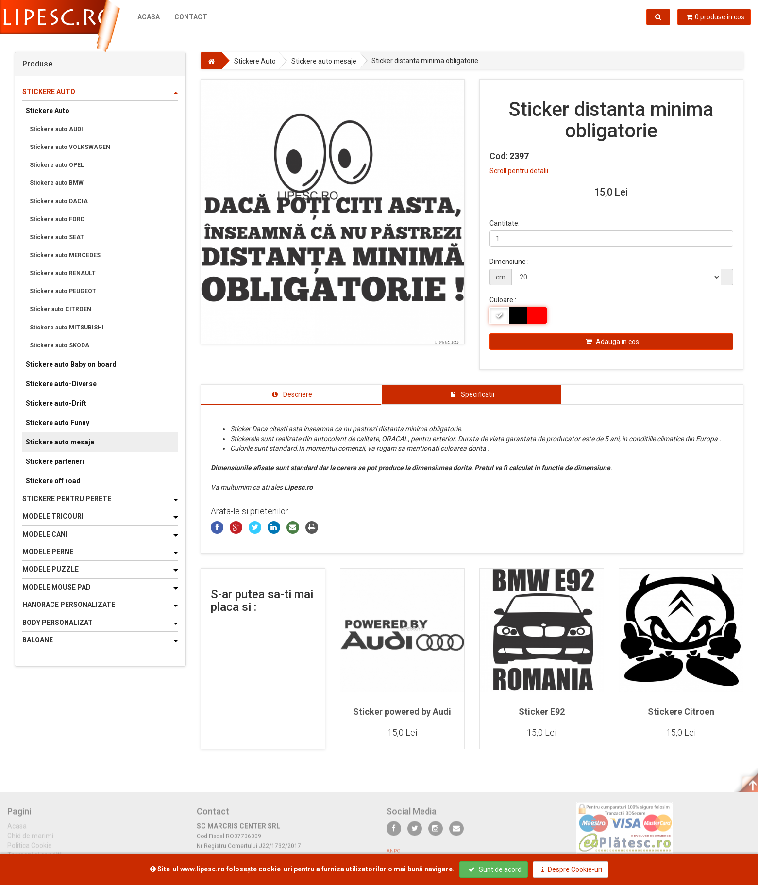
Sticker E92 (542, 711)
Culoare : (502, 300)
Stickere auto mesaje (60, 442)
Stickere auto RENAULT (63, 273)
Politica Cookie (29, 850)
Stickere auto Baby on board (71, 364)
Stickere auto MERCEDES (65, 255)
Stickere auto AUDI (56, 129)
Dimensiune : (509, 261)
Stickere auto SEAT (57, 237)
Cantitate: (504, 223)
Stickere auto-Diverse (61, 384)
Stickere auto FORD (57, 219)
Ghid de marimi (30, 841)
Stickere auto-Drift (56, 403)
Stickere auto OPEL (57, 165)
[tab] (291, 394)
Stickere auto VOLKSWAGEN (70, 147)
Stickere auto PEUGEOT (63, 291)
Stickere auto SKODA (59, 345)
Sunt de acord (495, 869)
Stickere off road (53, 481)
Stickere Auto (47, 111)
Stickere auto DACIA (59, 201)
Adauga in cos (612, 341)
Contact (190, 17)
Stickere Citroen (681, 711)
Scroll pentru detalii (518, 171)
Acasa (148, 17)
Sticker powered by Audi (402, 711)
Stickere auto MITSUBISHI (67, 327)
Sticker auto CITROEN (60, 309)
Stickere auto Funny (57, 422)
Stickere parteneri (55, 461)
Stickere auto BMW (57, 183)
